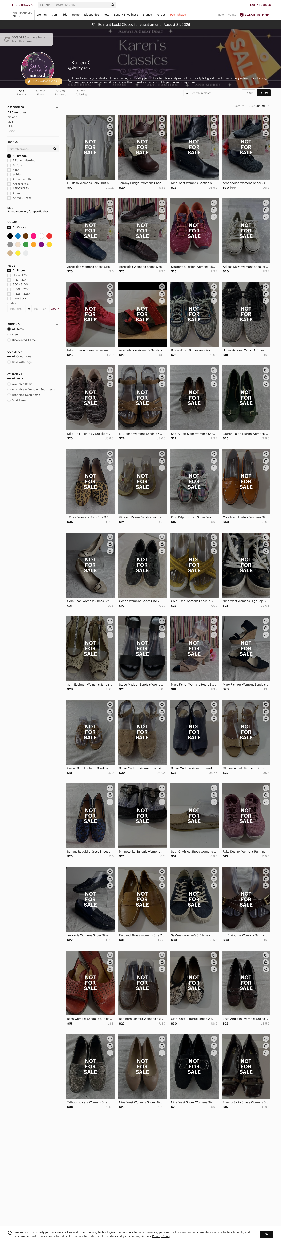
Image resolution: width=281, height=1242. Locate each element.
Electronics (91, 14)
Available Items (19, 384)
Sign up (266, 5)
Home (76, 14)
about (249, 93)
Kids (64, 14)
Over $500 (17, 298)
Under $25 (17, 275)
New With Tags (19, 362)
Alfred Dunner (19, 198)
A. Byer (14, 165)
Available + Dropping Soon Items (31, 389)
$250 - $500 (18, 294)
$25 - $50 (16, 280)
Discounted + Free (21, 340)
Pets (106, 14)
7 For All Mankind (21, 160)
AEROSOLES (18, 188)
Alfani (13, 193)
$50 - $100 (17, 284)
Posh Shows (178, 14)
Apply (55, 308)
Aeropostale (18, 184)
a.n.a (13, 170)
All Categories (16, 112)
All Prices (16, 270)
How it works (227, 14)
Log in (254, 5)
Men (54, 14)
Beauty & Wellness (126, 14)
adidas (14, 174)
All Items (15, 329)
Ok (266, 1234)
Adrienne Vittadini (22, 179)
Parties (161, 14)
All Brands (17, 156)
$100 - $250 (18, 289)
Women (42, 14)
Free (12, 334)
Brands (147, 14)
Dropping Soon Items (23, 395)
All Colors (16, 227)
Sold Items (16, 400)
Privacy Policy (161, 1236)
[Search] (81, 5)
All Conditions (19, 356)
